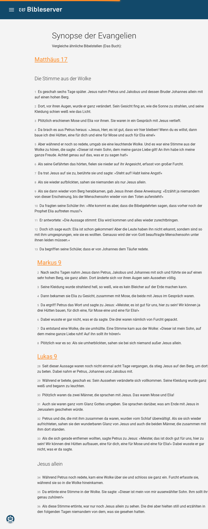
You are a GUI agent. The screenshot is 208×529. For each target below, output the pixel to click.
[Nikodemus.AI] (10, 519)
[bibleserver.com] (40, 10)
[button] (11, 10)
